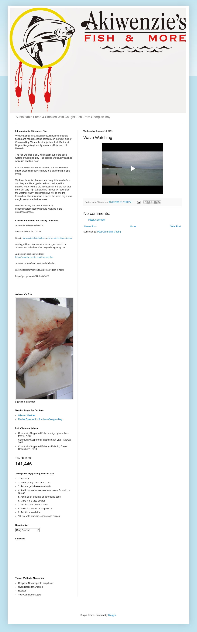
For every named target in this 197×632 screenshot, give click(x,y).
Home (133, 226)
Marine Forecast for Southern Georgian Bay (40, 419)
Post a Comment (96, 219)
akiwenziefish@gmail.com (59, 238)
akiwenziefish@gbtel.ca (33, 238)
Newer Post (90, 226)
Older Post (175, 226)
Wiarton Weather (26, 415)
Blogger (112, 615)
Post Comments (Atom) (109, 231)
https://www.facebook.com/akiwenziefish (34, 257)
